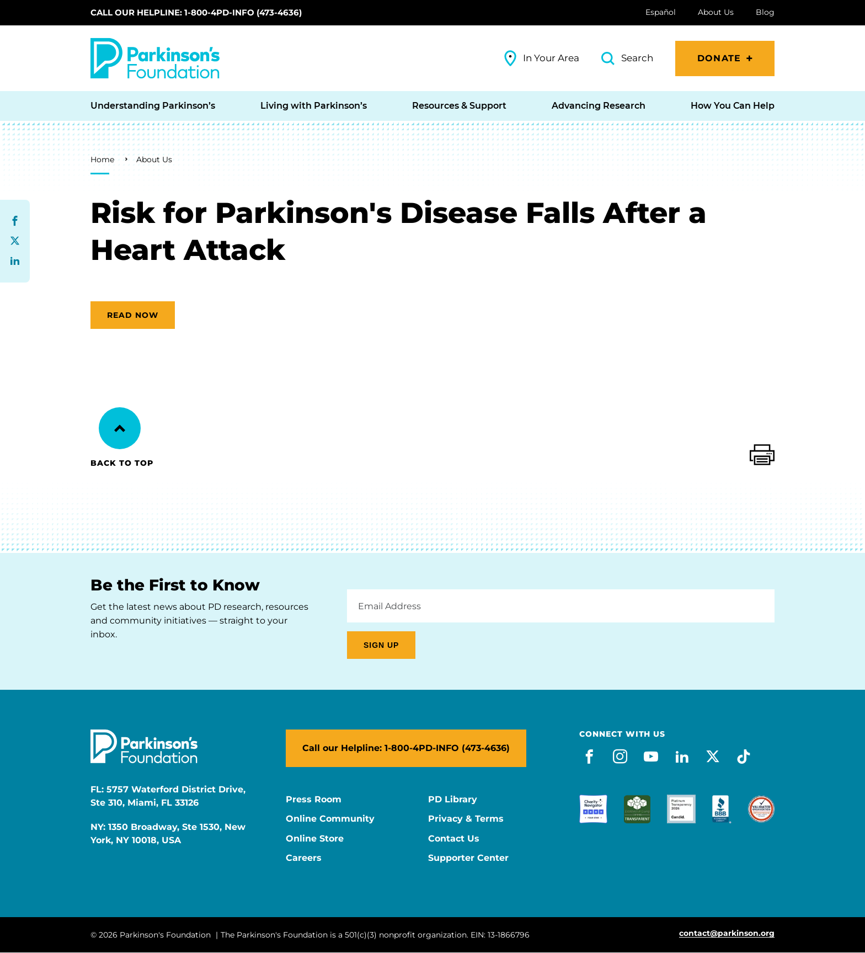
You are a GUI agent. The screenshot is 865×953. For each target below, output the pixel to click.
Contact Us (453, 839)
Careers (304, 858)
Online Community (330, 819)
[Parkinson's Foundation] (155, 58)
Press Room (313, 800)
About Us (154, 159)
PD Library (452, 800)
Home (102, 159)
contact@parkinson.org (727, 933)
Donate (719, 58)
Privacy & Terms (466, 819)
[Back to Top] (120, 428)
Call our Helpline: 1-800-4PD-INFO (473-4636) (196, 12)
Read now (132, 315)
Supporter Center (468, 858)
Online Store (315, 839)
